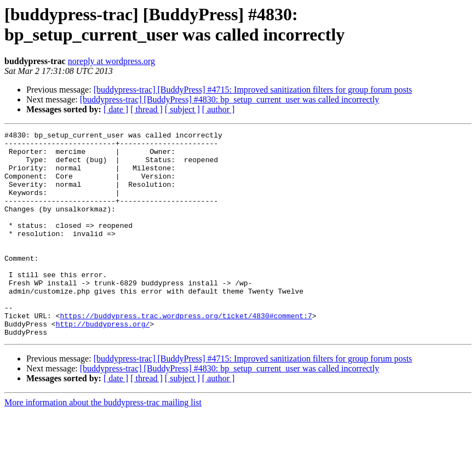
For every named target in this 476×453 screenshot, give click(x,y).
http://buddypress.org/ (103, 363)
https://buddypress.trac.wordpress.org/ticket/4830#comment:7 (186, 353)
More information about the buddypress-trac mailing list (103, 443)
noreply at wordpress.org (111, 61)
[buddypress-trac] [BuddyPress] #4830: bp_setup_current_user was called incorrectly (230, 99)
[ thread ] (146, 109)
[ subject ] (182, 109)
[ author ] (218, 109)
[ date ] (116, 109)
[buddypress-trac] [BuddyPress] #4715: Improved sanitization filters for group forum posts (253, 89)
